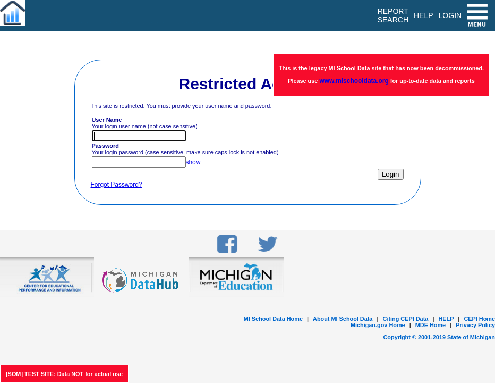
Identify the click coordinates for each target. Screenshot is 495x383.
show (193, 162)
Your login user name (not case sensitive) (145, 122)
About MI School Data (342, 318)
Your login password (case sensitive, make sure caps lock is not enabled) (185, 149)
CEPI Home (479, 318)
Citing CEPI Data (406, 318)
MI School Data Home (273, 318)
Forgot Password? (116, 184)
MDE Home (430, 325)
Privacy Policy (475, 325)
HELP (446, 318)
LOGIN (450, 15)
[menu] (478, 15)
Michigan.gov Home (378, 325)
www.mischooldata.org (353, 81)
